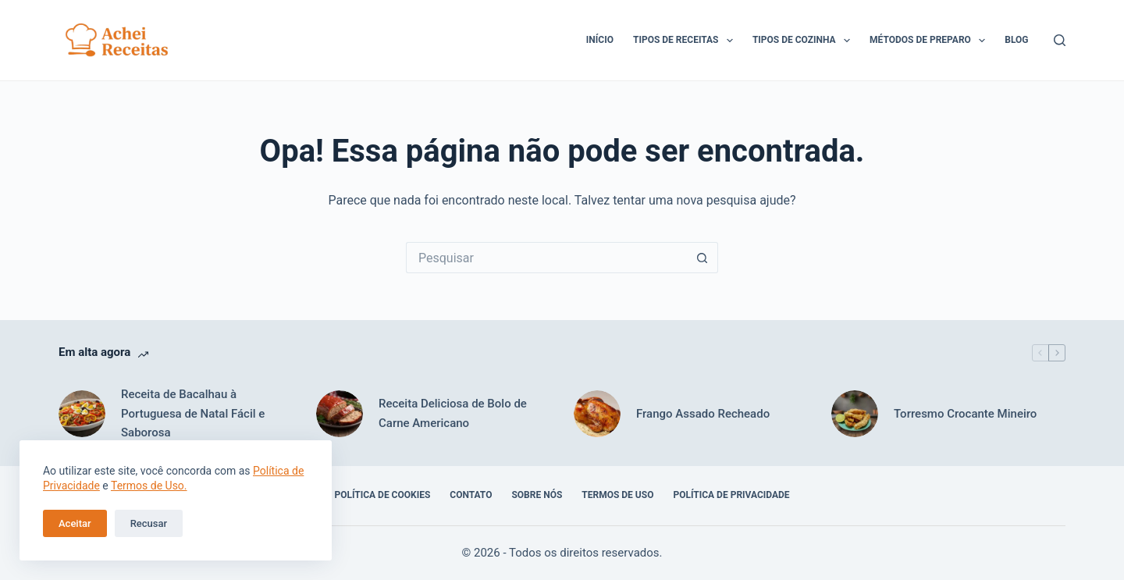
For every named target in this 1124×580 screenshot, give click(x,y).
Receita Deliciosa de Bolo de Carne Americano (453, 413)
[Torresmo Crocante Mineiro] (854, 413)
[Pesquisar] (1059, 40)
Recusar (148, 523)
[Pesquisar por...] (546, 257)
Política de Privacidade (731, 494)
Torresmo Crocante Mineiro (965, 414)
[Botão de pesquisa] (702, 257)
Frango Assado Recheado (703, 414)
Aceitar (75, 523)
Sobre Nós (536, 494)
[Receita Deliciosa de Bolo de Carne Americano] (339, 413)
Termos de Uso (617, 494)
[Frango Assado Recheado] (597, 413)
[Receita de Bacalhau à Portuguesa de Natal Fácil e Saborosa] (82, 413)
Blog (1016, 39)
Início (600, 39)
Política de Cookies (382, 494)
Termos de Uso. (149, 485)
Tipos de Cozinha (804, 40)
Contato (471, 494)
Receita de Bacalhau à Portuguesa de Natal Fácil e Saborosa (193, 413)
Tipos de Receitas (686, 40)
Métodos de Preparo (930, 40)
